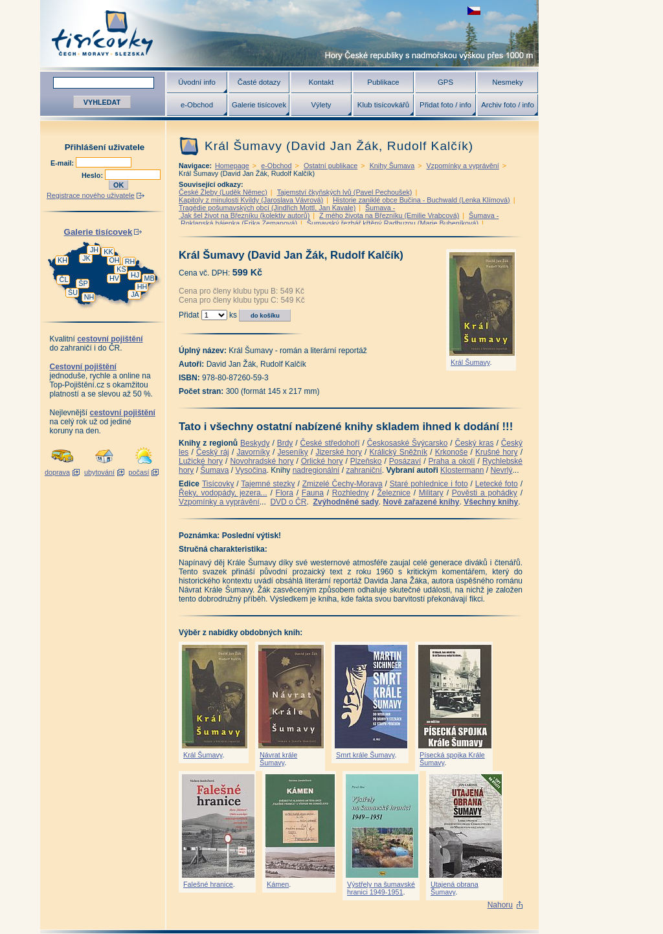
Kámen (278, 884)
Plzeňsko (366, 461)
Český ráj (212, 452)
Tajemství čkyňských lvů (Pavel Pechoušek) (344, 192)
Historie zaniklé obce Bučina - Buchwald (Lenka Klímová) (421, 200)
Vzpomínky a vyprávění (463, 165)
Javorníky (252, 452)
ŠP (82, 283)
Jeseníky (292, 452)
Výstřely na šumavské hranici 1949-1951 (381, 888)
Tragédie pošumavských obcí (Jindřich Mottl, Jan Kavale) (267, 208)
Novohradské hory (261, 461)
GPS (445, 82)
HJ (135, 275)
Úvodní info (197, 82)
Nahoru (500, 904)
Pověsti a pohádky (484, 492)
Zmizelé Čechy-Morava (342, 483)
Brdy (285, 443)
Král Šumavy (470, 362)
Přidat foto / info (445, 105)
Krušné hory (496, 452)
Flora (284, 492)
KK (108, 251)
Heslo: (93, 175)
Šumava (214, 470)
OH (114, 260)
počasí (139, 472)
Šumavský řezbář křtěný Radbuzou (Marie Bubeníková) (392, 223)
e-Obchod (197, 105)
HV (114, 278)
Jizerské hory (338, 452)
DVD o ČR (288, 501)
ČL (64, 279)
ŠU (73, 292)
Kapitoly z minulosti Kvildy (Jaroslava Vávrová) (251, 200)
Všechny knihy (491, 501)
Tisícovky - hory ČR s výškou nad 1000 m (289, 33)
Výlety (321, 105)
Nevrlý (501, 470)
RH (130, 261)
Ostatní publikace (330, 165)
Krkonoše (451, 452)
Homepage (232, 165)
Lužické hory (201, 461)
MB (149, 278)
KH (62, 260)
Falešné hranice (208, 884)
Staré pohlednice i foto (429, 483)
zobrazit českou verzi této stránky (474, 10)
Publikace (383, 82)
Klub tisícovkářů (383, 105)
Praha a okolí (452, 461)
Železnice (393, 492)
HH (142, 286)
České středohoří (330, 443)
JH (94, 250)
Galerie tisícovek (259, 105)
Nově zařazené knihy (421, 501)
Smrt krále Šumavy (365, 755)
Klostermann (462, 470)
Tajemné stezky (268, 483)
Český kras (474, 443)
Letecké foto (496, 483)
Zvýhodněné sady (345, 501)
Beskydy (254, 443)
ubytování (99, 472)
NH (89, 297)
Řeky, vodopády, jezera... (223, 492)
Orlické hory (322, 461)
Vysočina (250, 470)
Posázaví (405, 461)
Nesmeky (507, 82)
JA (135, 294)
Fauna (313, 492)
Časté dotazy (259, 82)
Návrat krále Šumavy (278, 758)
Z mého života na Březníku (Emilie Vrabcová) (389, 215)
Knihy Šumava (392, 165)
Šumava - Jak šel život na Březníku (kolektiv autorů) (287, 211)
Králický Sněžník (399, 452)
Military (431, 492)
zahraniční (363, 470)
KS (121, 269)
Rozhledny (350, 492)
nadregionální (316, 470)
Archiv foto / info (507, 105)
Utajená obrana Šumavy (454, 888)
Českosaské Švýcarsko (407, 443)
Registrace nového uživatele (91, 195)
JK (86, 258)
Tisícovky (218, 483)
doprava (57, 472)
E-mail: (63, 163)
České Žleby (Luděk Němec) (223, 192)
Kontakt (321, 82)
